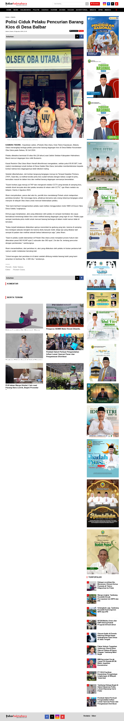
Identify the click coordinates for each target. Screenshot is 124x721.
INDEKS (108, 10)
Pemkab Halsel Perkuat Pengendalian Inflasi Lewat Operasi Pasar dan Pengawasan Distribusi (62, 354)
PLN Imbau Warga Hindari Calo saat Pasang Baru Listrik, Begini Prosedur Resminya (22, 387)
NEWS (15, 10)
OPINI (100, 10)
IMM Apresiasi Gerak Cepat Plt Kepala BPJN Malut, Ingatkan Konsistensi (106, 662)
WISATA (93, 10)
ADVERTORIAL (82, 10)
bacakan (73, 31)
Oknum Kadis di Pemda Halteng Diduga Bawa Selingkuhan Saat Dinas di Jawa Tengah (107, 636)
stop (81, 31)
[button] (116, 9)
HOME (8, 10)
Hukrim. (13, 17)
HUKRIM (54, 10)
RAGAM (71, 10)
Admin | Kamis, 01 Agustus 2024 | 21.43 (16, 31)
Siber (94, 716)
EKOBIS (62, 10)
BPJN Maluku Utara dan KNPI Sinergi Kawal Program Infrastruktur (107, 622)
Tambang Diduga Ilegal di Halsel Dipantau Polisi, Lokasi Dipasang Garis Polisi (107, 688)
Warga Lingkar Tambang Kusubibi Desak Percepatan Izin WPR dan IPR (107, 598)
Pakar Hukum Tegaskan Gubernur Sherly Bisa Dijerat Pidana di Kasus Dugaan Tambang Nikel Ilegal (107, 650)
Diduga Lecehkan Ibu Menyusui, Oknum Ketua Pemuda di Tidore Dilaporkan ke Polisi (107, 585)
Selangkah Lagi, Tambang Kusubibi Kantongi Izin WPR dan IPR (108, 610)
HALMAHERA (25, 10)
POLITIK (36, 10)
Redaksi (87, 716)
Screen (95, 4)
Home (7, 17)
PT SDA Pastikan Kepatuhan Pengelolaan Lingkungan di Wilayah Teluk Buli (107, 675)
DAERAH (45, 10)
